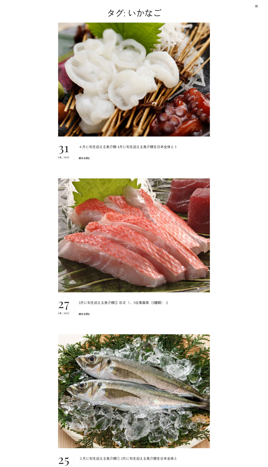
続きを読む (84, 158)
